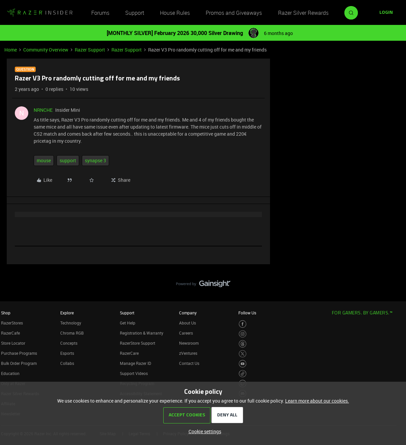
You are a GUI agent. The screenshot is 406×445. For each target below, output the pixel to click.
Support (134, 12)
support (68, 160)
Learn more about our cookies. (317, 401)
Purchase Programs (19, 353)
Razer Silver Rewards (303, 12)
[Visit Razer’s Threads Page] (242, 344)
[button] (386, 13)
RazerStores (12, 323)
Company (188, 312)
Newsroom (189, 343)
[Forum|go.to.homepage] (39, 13)
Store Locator (13, 343)
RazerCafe (10, 333)
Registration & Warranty (141, 333)
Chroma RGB (72, 333)
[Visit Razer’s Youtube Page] (242, 364)
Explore (67, 312)
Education (10, 373)
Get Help (127, 323)
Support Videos (134, 373)
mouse (44, 160)
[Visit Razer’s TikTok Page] (242, 374)
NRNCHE (43, 110)
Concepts (68, 343)
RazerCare (129, 353)
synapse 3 (95, 160)
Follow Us (247, 312)
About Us (187, 323)
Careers (186, 333)
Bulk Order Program (19, 363)
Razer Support (90, 49)
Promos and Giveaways (234, 12)
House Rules (175, 12)
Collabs (67, 363)
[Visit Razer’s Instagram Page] (242, 334)
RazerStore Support (137, 343)
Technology (70, 323)
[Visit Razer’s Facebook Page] (242, 324)
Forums (100, 12)
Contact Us (189, 363)
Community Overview (45, 49)
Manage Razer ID (135, 363)
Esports (67, 353)
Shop (5, 312)
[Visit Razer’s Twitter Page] (242, 354)
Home (10, 49)
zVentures (188, 353)
